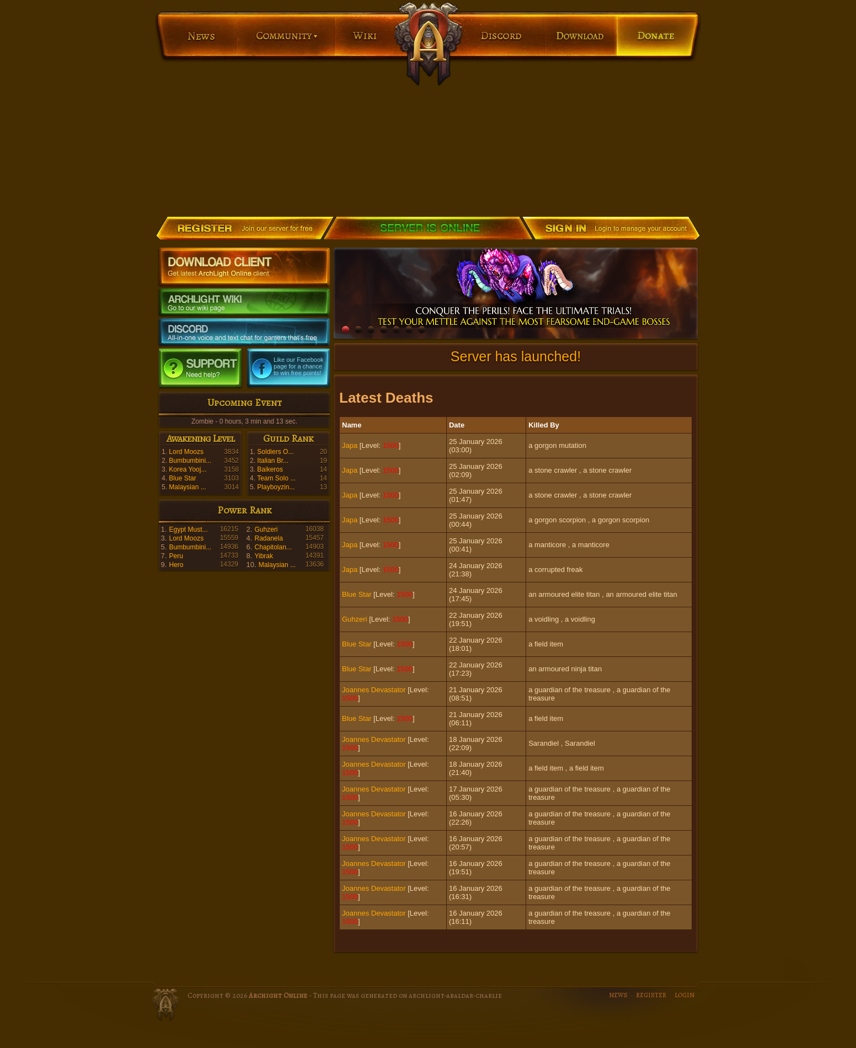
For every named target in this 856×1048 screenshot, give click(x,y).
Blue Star (182, 478)
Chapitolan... (272, 547)
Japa (349, 445)
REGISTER (651, 995)
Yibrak (263, 556)
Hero (176, 565)
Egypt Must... (188, 529)
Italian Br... (272, 460)
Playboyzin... (276, 487)
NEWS (618, 995)
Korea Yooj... (187, 469)
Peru (176, 556)
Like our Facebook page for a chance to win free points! (299, 366)
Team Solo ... (276, 478)
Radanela (268, 538)
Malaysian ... (187, 487)
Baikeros (270, 469)
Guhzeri (265, 529)
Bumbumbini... (190, 460)
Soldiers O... (275, 452)
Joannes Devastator (374, 690)
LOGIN (684, 995)
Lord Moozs (186, 452)
